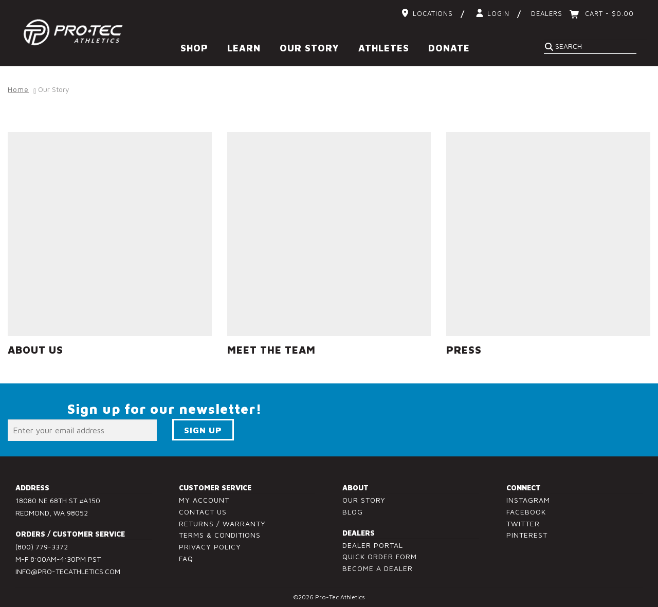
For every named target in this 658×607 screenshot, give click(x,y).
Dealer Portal (372, 539)
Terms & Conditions (220, 529)
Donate (449, 48)
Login (498, 13)
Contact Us (203, 506)
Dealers (546, 13)
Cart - (608, 13)
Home (18, 84)
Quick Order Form (379, 551)
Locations (433, 13)
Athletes (383, 48)
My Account (204, 494)
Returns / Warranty (222, 517)
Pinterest (526, 529)
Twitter (523, 517)
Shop (194, 48)
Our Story (309, 48)
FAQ (186, 553)
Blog (352, 506)
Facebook (526, 506)
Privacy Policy (210, 541)
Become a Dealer (377, 563)
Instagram (528, 494)
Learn (244, 48)
